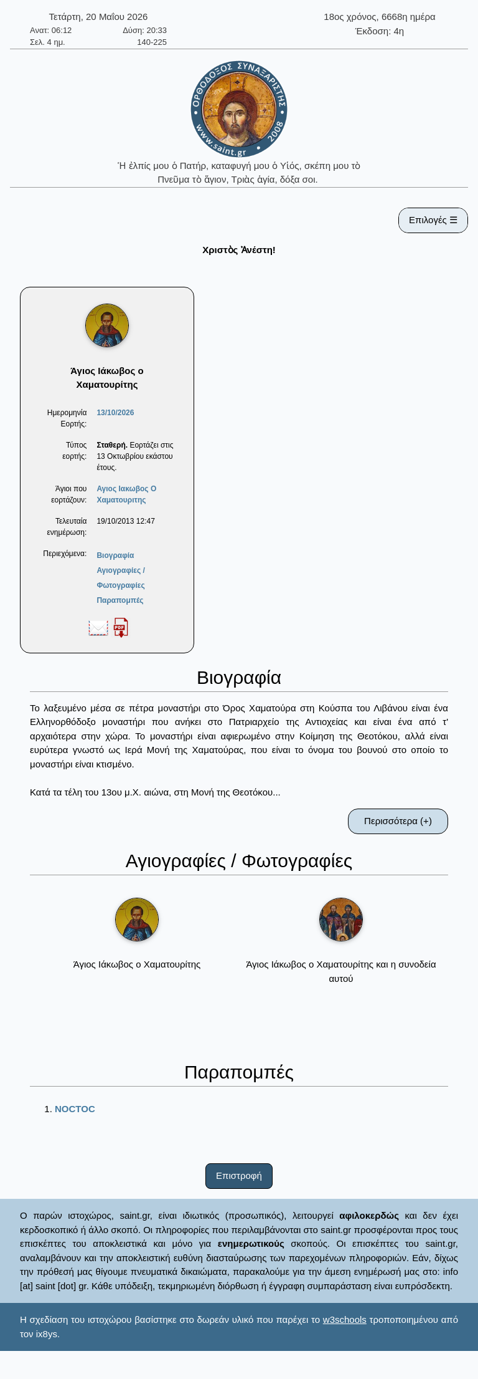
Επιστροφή (239, 1175)
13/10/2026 (115, 412)
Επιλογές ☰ (433, 219)
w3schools (345, 1319)
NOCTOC (75, 1108)
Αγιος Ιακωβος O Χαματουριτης (126, 494)
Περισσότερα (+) (398, 820)
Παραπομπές (119, 600)
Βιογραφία (115, 555)
